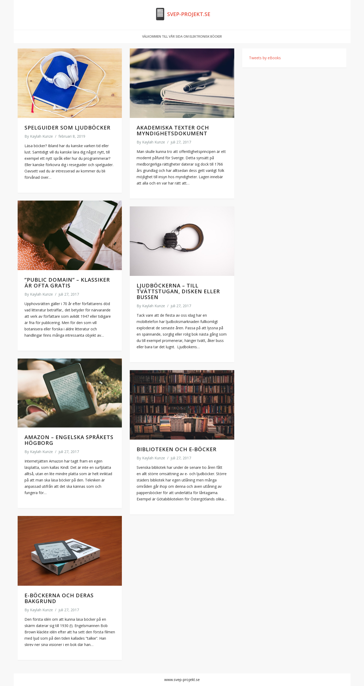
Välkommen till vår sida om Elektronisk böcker (182, 36)
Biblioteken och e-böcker (177, 449)
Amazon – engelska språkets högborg (68, 440)
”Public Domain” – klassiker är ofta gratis (67, 282)
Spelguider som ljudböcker (67, 127)
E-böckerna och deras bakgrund (59, 598)
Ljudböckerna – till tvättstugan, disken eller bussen (178, 291)
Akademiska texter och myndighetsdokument (173, 130)
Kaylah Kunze (41, 136)
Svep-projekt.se (188, 14)
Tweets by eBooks (265, 57)
